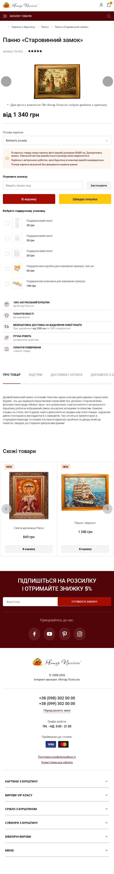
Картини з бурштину (23, 26)
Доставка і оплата (66, 375)
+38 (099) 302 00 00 (57, 705)
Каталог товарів (17, 16)
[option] (35, 379)
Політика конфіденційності (57, 758)
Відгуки (35, 375)
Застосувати (98, 185)
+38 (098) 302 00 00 (57, 699)
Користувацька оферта (57, 764)
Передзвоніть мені (57, 712)
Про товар (11, 375)
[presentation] (6, 81)
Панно (45, 26)
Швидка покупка (85, 200)
